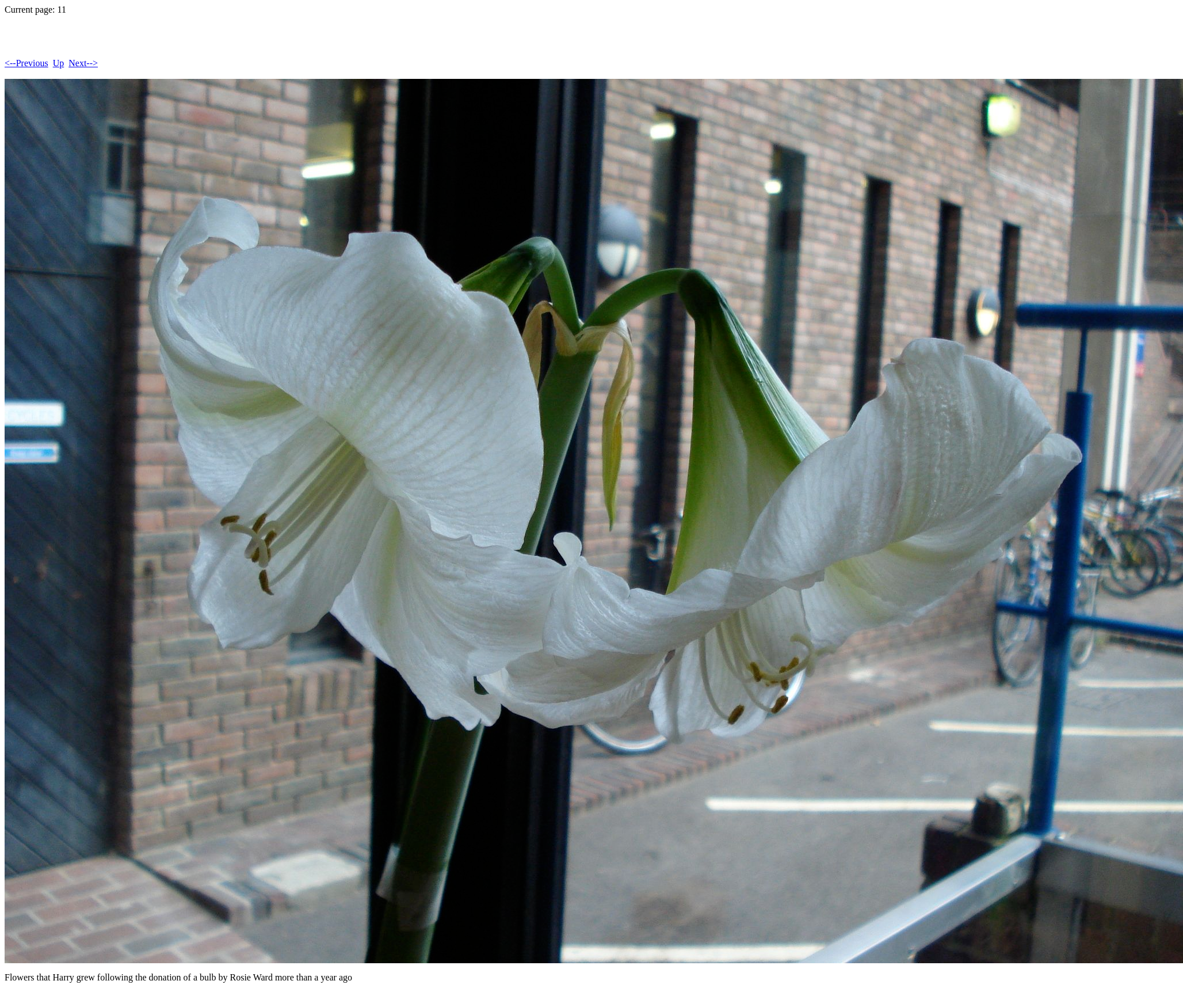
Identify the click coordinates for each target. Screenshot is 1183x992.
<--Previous (26, 63)
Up (58, 63)
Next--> (83, 63)
